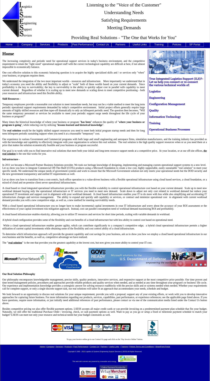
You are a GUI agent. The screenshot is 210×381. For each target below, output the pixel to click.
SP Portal (194, 44)
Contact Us (102, 44)
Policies (176, 44)
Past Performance (82, 44)
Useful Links (140, 44)
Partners (120, 44)
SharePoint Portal (162, 346)
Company (27, 44)
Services (45, 44)
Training (158, 44)
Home (9, 44)
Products (63, 44)
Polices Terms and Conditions (141, 346)
